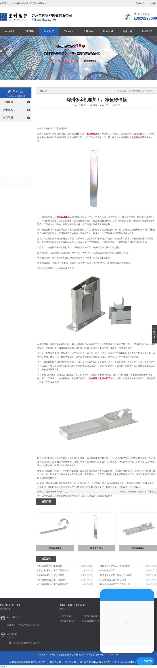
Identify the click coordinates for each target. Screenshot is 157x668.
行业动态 (8, 110)
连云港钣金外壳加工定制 (57, 495)
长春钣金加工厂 (107, 588)
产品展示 (69, 31)
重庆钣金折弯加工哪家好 (50, 584)
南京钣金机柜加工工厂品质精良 (53, 588)
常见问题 (8, 117)
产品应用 (108, 31)
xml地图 (129, 662)
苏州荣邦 (91, 654)
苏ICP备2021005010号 (107, 654)
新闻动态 (49, 31)
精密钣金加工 (56, 662)
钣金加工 (43, 662)
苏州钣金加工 (71, 662)
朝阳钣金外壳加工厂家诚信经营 (115, 584)
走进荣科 (29, 31)
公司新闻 (8, 102)
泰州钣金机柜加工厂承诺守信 (142, 495)
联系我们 (147, 31)
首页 (131, 90)
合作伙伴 (127, 31)
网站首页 (10, 31)
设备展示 (88, 31)
